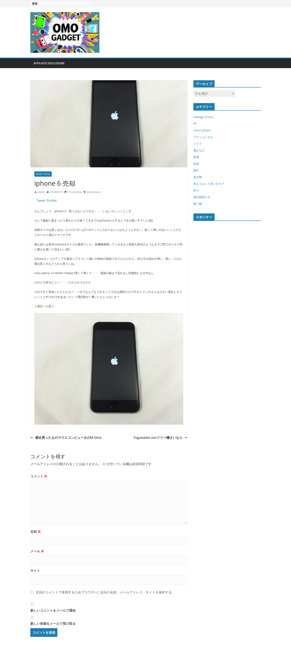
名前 (35, 531)
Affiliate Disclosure (49, 63)
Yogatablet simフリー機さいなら (160, 437)
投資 (196, 164)
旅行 (196, 170)
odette (41, 192)
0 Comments (73, 192)
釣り (196, 190)
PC (195, 124)
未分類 (197, 177)
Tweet (40, 200)
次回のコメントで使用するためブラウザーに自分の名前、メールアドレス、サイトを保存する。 (105, 592)
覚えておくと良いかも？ (209, 184)
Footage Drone (203, 117)
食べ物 (197, 204)
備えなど (199, 150)
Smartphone (94, 192)
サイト (35, 570)
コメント (38, 476)
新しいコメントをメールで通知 (53, 610)
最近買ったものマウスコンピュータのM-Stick (66, 437)
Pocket (51, 200)
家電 (196, 157)
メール (37, 551)
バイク (197, 144)
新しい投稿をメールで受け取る (53, 623)
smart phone (43, 174)
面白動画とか (201, 197)
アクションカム (203, 137)
